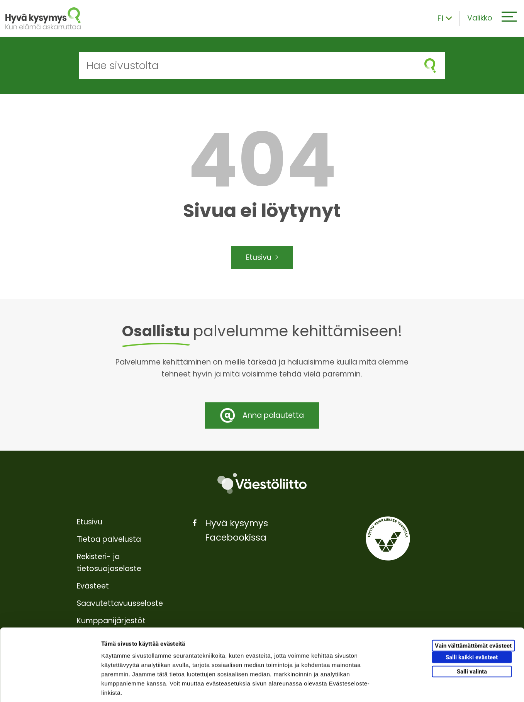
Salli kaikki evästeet (472, 620)
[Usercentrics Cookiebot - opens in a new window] (50, 687)
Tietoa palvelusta (109, 539)
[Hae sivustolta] (247, 65)
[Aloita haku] (430, 65)
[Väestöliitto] (262, 483)
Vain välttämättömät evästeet (473, 608)
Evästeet (93, 586)
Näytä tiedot (413, 686)
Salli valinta (472, 634)
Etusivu (262, 258)
